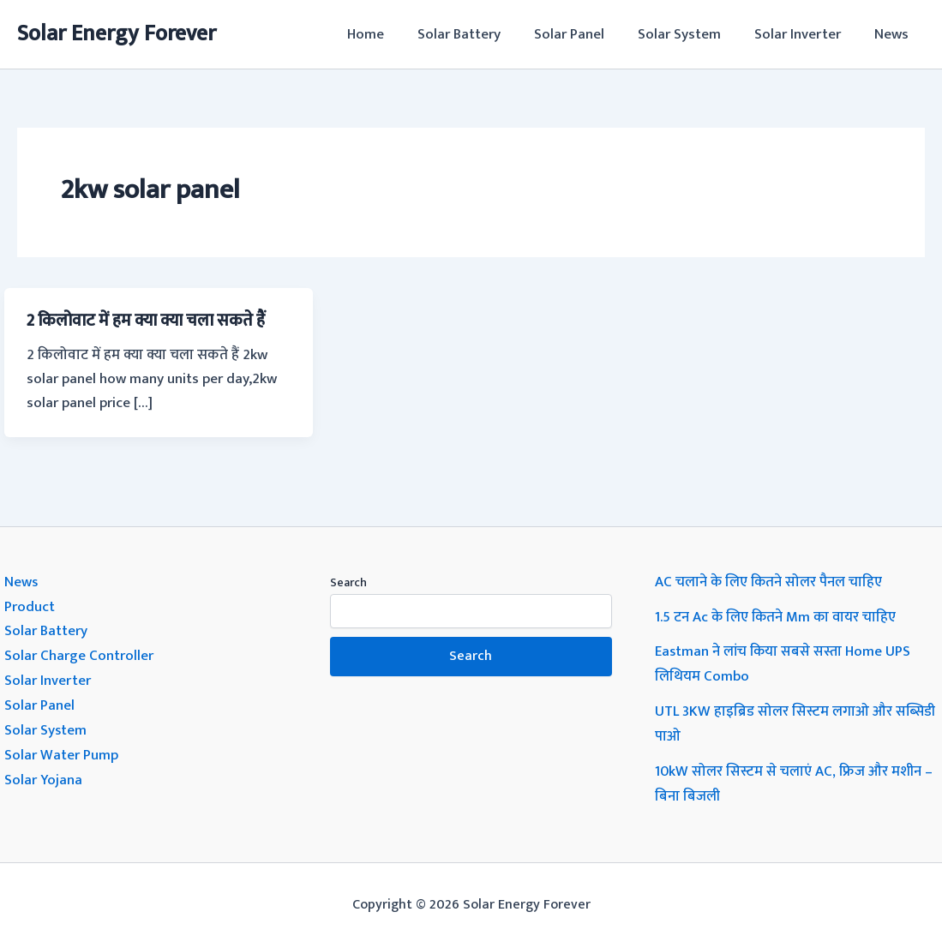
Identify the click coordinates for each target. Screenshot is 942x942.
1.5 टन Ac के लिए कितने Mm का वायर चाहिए (777, 615)
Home (388, 34)
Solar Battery (477, 34)
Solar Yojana (43, 773)
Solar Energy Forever (116, 33)
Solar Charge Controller (78, 653)
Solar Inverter (803, 34)
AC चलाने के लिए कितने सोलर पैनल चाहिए (769, 581)
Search (348, 581)
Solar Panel (584, 34)
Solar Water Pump (61, 749)
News (893, 34)
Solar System (689, 34)
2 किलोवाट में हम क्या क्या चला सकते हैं (151, 320)
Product (29, 605)
